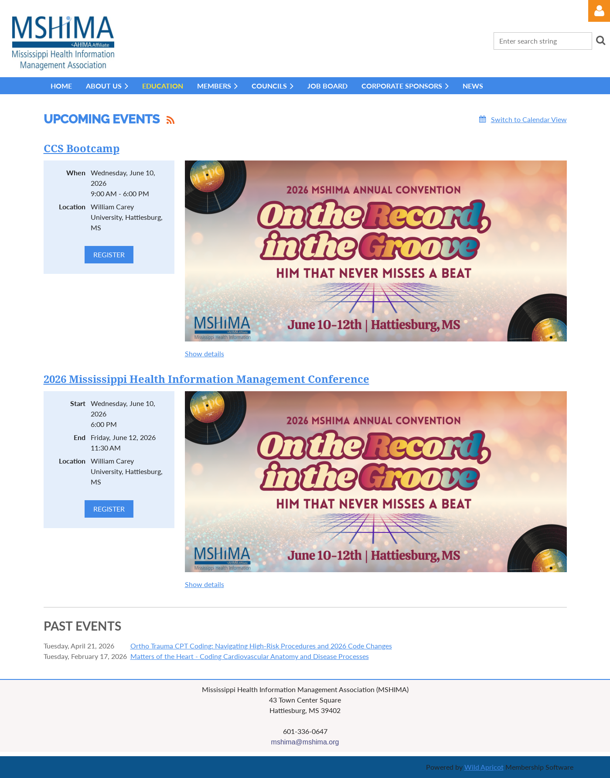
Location (72, 206)
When (75, 172)
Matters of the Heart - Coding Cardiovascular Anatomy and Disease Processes (249, 656)
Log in (599, 11)
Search (600, 40)
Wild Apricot (484, 767)
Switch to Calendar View (529, 119)
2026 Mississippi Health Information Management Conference (206, 379)
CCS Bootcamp (81, 149)
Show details (204, 353)
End (79, 437)
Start (77, 403)
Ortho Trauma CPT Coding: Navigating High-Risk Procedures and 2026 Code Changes (261, 646)
